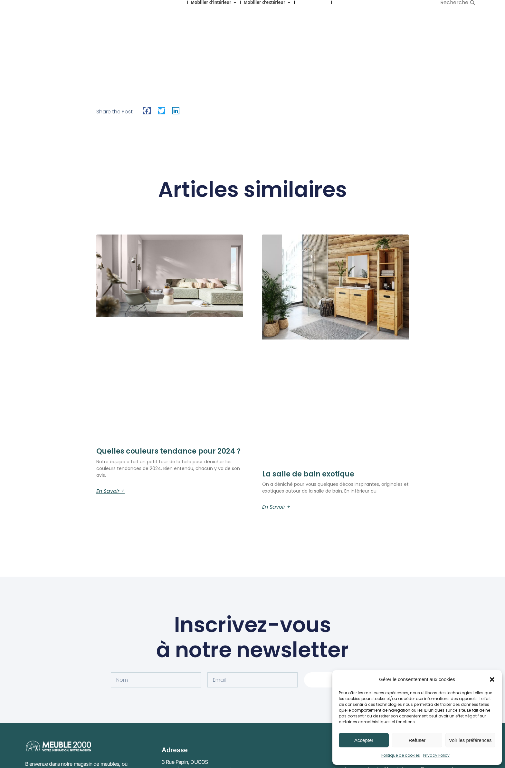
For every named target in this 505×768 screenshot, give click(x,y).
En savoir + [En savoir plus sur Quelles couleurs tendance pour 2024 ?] (110, 491)
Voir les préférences (470, 740)
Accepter (363, 740)
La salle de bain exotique (308, 474)
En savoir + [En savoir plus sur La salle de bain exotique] (276, 507)
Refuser (417, 740)
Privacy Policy (436, 755)
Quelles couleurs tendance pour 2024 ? (168, 451)
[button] (492, 679)
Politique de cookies (400, 755)
